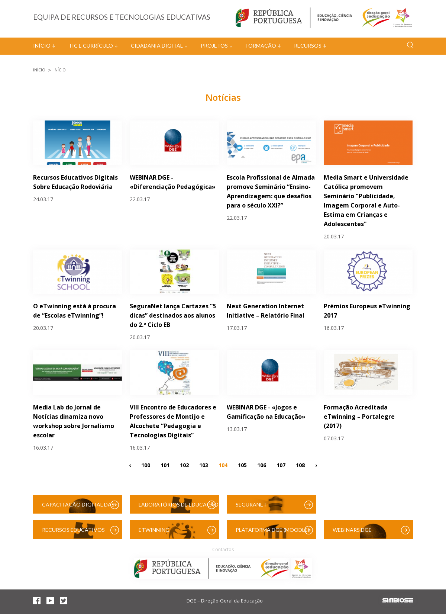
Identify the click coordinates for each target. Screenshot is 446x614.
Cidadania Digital (157, 45)
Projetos (214, 45)
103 (203, 464)
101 (165, 464)
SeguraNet (251, 504)
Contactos (223, 549)
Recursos (307, 45)
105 (242, 464)
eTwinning (154, 530)
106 (261, 464)
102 (184, 464)
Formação (261, 45)
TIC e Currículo (90, 45)
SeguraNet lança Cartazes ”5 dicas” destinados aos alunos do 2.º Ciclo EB (173, 315)
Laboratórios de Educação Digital (179, 507)
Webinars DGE (352, 530)
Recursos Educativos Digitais (73, 533)
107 (281, 464)
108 (300, 464)
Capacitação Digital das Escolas (78, 507)
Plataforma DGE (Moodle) (272, 530)
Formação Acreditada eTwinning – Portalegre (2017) (359, 416)
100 (145, 464)
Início (42, 45)
